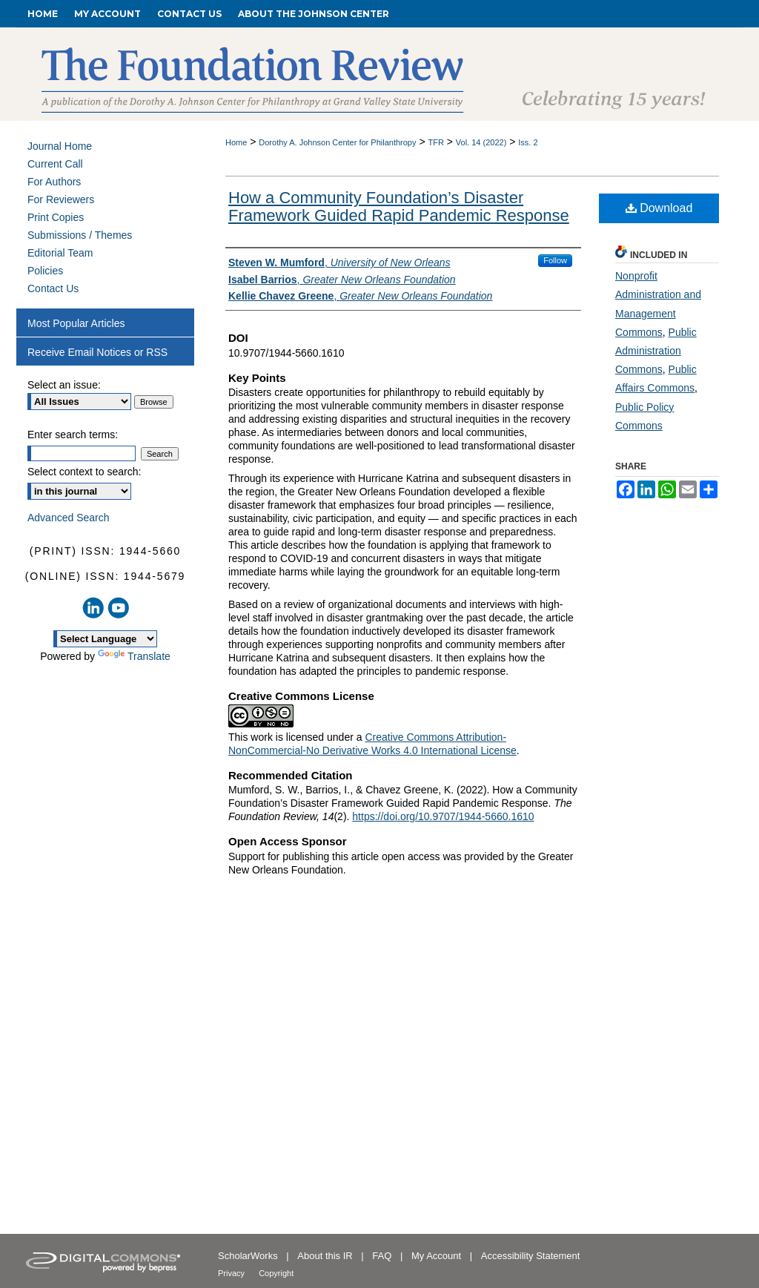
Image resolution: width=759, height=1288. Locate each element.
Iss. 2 (527, 142)
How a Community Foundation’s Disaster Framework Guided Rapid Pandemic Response (398, 206)
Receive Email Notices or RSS (97, 352)
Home (236, 142)
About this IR (326, 1255)
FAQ (383, 1255)
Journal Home (59, 146)
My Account (437, 1255)
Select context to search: (84, 472)
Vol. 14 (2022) (481, 142)
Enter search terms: (72, 434)
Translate (134, 656)
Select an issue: (64, 385)
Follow (555, 260)
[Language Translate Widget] (105, 638)
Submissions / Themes (79, 235)
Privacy (232, 1273)
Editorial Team (60, 253)
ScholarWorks (249, 1255)
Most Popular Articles (76, 323)
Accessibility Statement (530, 1255)
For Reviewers (60, 199)
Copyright (276, 1273)
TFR (435, 142)
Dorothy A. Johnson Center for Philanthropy (337, 142)
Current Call (55, 164)
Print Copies (55, 217)
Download (659, 208)
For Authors (54, 182)
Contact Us (53, 288)
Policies (45, 271)
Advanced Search (68, 518)
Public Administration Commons (656, 350)
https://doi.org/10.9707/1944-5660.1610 (443, 816)
